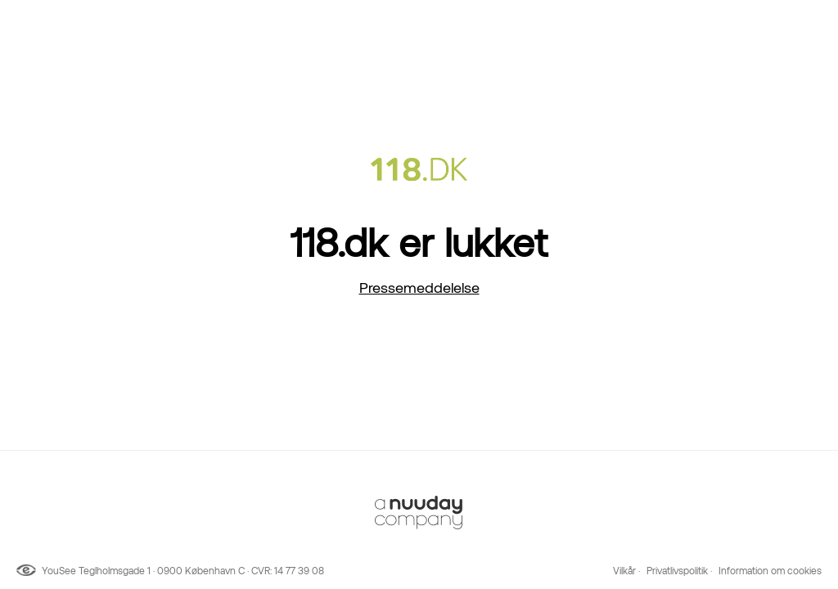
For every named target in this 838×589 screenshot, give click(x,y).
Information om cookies (770, 571)
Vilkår (624, 571)
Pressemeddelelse (419, 287)
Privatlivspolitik (677, 571)
